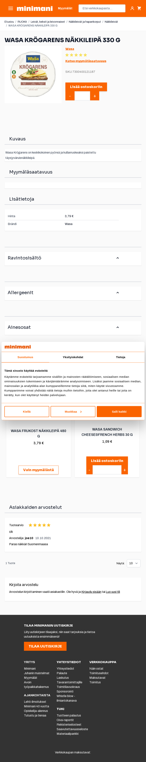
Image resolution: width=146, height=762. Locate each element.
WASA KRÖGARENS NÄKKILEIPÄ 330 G (32, 25)
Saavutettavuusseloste (72, 729)
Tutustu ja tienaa (35, 715)
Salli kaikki (119, 411)
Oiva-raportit (65, 720)
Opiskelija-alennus (36, 710)
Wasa (69, 49)
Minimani (30, 668)
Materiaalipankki (68, 733)
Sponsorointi (65, 691)
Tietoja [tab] (120, 357)
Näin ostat (96, 668)
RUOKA (22, 21)
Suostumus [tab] (25, 357)
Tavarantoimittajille (69, 682)
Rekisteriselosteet (69, 724)
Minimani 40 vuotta (36, 706)
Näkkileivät (111, 21)
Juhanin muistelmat (36, 673)
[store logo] (35, 8)
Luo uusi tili (113, 591)
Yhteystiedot (65, 668)
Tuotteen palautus (69, 715)
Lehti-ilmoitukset (35, 701)
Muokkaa (73, 411)
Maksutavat (97, 677)
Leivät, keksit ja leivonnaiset (48, 21)
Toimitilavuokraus (68, 686)
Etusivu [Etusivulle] (9, 21)
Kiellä (27, 411)
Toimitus (95, 682)
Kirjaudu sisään (91, 591)
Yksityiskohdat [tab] (73, 357)
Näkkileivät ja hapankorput (85, 21)
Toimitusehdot (99, 673)
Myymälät (30, 677)
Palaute (62, 673)
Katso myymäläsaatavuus (85, 61)
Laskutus (63, 677)
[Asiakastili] (132, 8)
